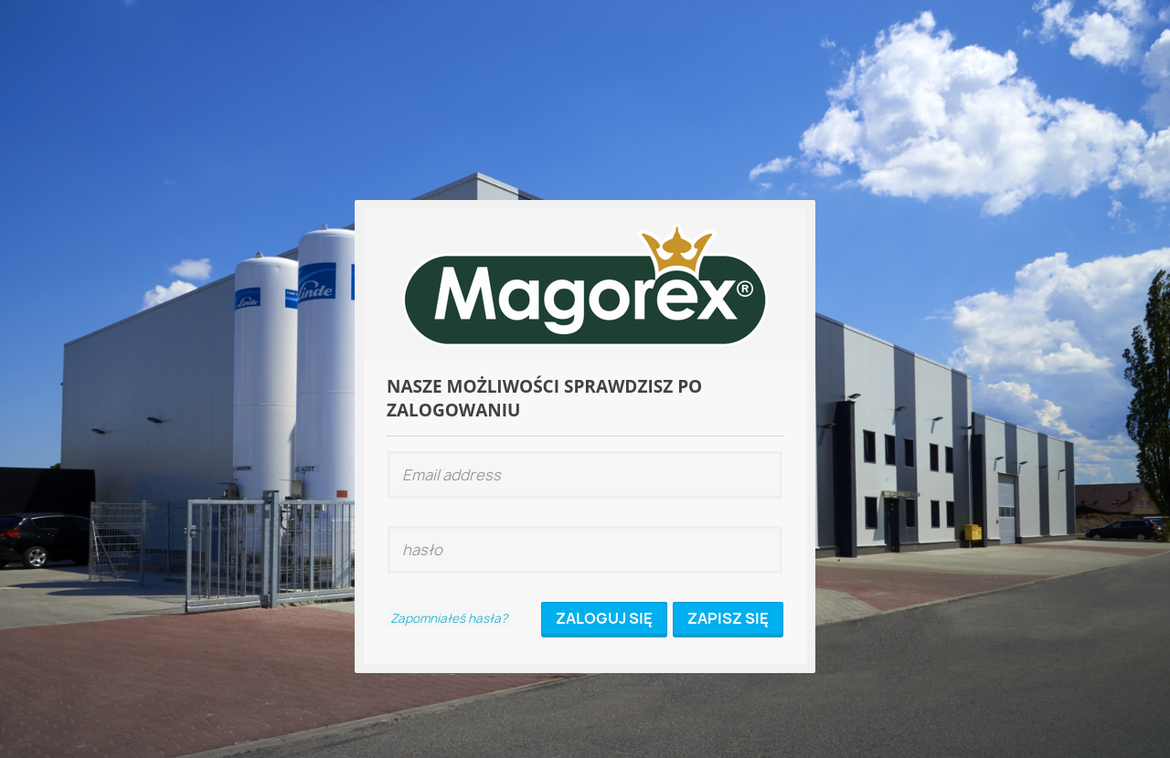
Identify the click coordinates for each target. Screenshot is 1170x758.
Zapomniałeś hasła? (448, 618)
